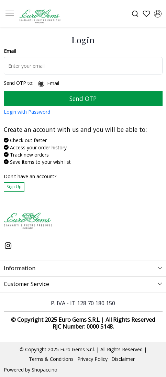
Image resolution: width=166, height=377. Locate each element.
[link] (135, 14)
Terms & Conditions (51, 359)
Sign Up (14, 187)
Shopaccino (44, 369)
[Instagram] (8, 246)
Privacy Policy (92, 359)
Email (53, 84)
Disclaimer (123, 359)
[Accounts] (157, 14)
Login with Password (27, 111)
